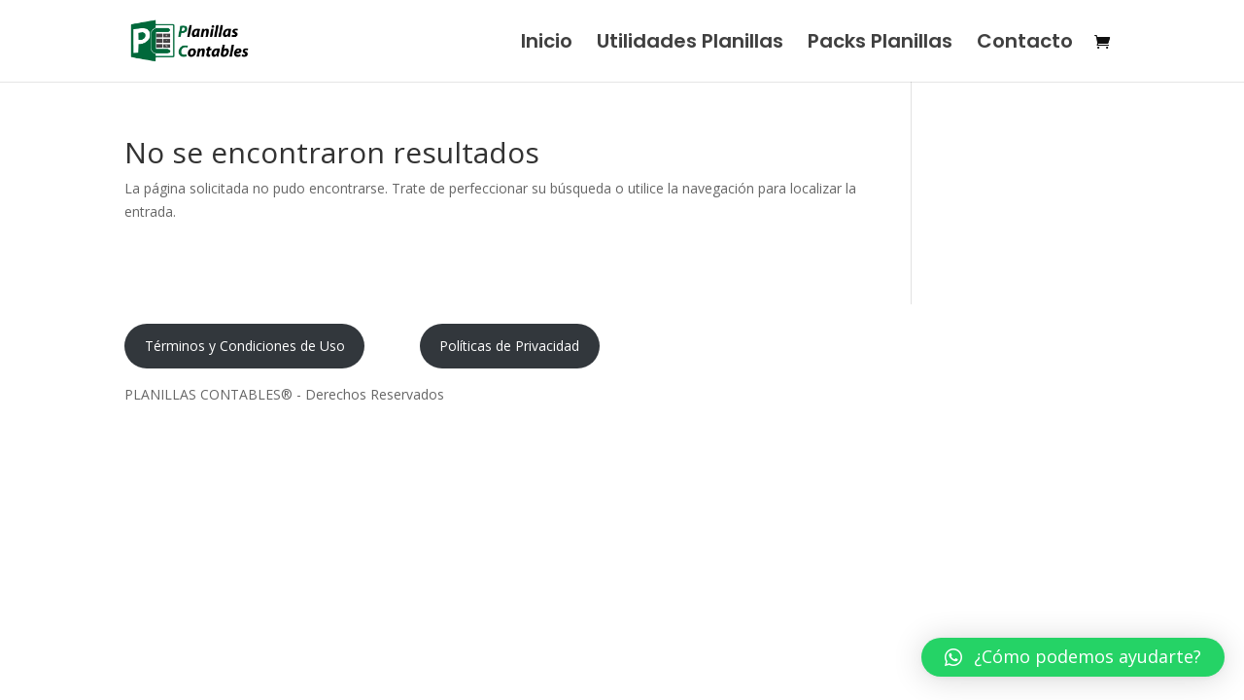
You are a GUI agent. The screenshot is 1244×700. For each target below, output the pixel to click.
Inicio (546, 44)
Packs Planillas (880, 44)
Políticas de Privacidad (509, 345)
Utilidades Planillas (690, 44)
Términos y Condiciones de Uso (245, 345)
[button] (1073, 657)
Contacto (1025, 44)
